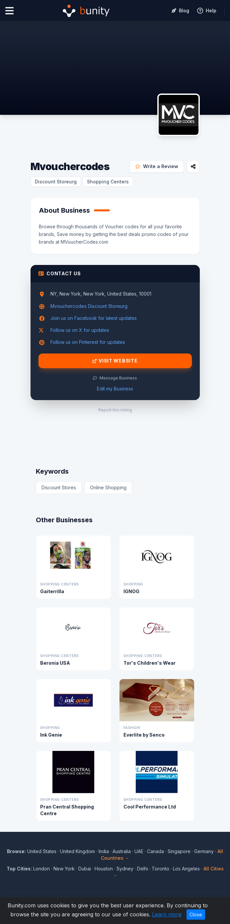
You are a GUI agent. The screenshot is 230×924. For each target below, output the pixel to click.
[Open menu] (9, 11)
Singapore (179, 851)
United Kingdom (77, 851)
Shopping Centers (108, 181)
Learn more (167, 914)
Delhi (142, 868)
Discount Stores (58, 487)
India (104, 851)
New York (64, 868)
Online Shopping (108, 487)
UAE (138, 851)
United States (41, 851)
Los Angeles (186, 868)
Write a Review (156, 166)
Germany (204, 851)
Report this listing (115, 409)
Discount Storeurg (56, 181)
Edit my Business (115, 388)
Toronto (160, 868)
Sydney (124, 868)
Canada (155, 851)
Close (196, 914)
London (41, 868)
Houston (104, 868)
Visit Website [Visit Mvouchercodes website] (115, 361)
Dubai (84, 868)
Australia (122, 851)
